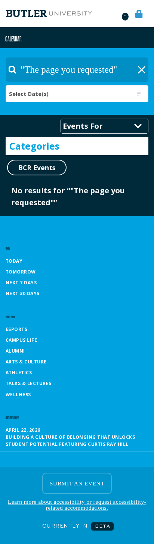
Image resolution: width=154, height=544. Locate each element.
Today (14, 261)
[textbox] (77, 69)
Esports (16, 329)
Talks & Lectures (29, 383)
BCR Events (36, 167)
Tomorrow (21, 272)
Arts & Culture (26, 362)
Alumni (15, 351)
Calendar (13, 38)
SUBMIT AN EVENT (77, 483)
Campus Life (21, 340)
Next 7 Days (21, 282)
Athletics (19, 372)
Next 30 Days (23, 293)
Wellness (18, 394)
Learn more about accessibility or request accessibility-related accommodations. (77, 504)
